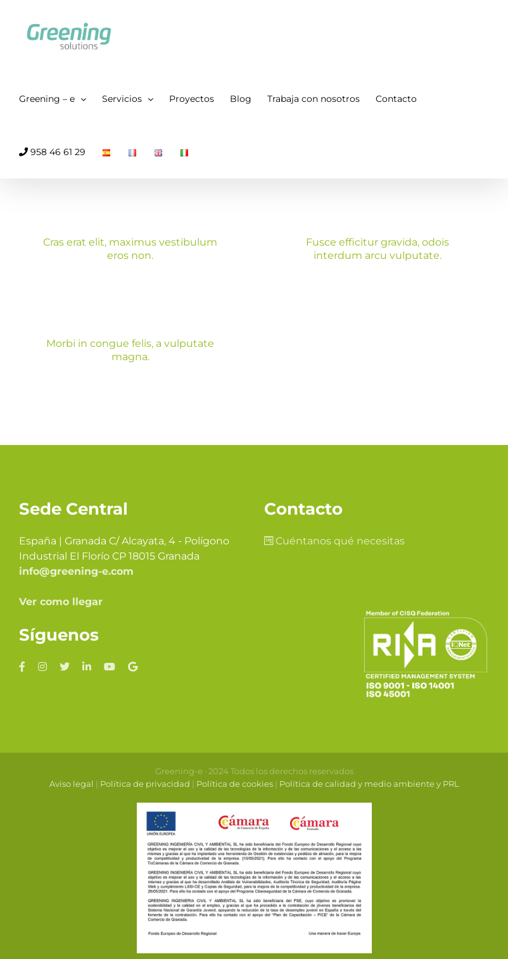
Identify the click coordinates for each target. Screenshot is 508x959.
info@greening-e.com (76, 571)
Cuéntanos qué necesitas (334, 541)
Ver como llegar (61, 602)
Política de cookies (234, 784)
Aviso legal (71, 784)
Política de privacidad (145, 784)
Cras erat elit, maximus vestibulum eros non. (130, 248)
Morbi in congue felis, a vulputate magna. (130, 350)
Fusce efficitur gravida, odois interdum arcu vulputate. (377, 248)
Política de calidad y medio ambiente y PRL (369, 784)
